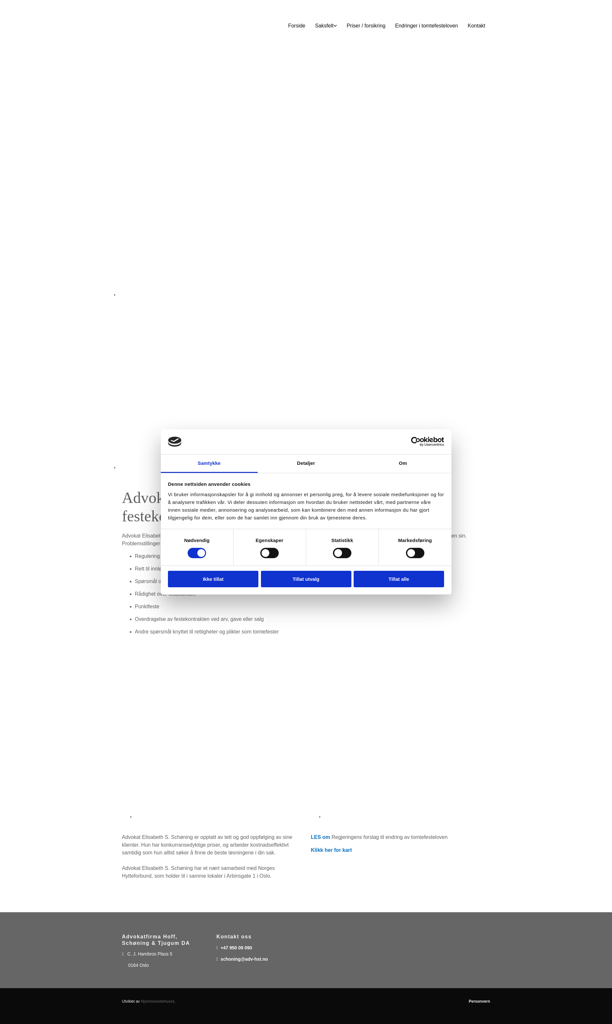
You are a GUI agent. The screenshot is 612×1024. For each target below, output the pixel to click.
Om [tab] (403, 463)
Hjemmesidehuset (157, 1001)
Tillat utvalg (306, 579)
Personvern (479, 1001)
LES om (320, 837)
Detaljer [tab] (306, 463)
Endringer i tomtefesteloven (426, 25)
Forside (296, 25)
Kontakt (476, 25)
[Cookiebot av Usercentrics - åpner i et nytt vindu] (416, 441)
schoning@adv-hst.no (244, 959)
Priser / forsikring (366, 25)
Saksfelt (324, 25)
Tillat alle (399, 579)
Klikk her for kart (331, 850)
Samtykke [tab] (209, 463)
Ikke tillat (213, 579)
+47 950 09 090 (236, 947)
